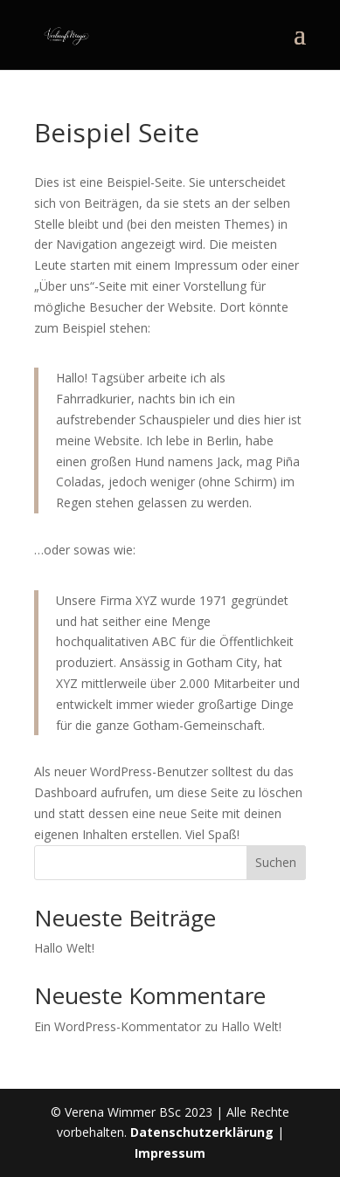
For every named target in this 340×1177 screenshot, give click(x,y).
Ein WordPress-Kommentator (117, 1026)
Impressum (170, 1153)
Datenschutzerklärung (202, 1132)
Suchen (275, 862)
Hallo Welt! (64, 948)
